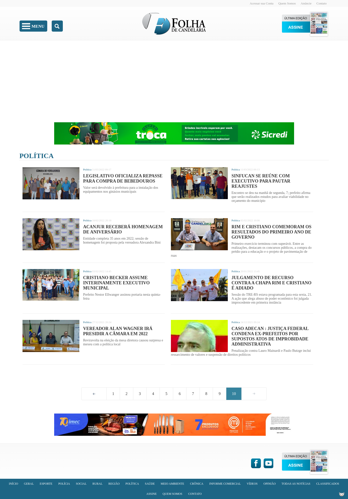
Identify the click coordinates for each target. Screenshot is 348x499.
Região (113, 483)
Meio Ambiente (172, 483)
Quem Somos (287, 3)
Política (37, 156)
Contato (321, 3)
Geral (29, 483)
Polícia (64, 483)
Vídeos (252, 483)
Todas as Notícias (295, 483)
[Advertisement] (174, 77)
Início (13, 483)
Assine (151, 494)
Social (81, 483)
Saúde (150, 483)
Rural (98, 483)
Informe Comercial (225, 483)
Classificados (327, 483)
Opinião (269, 483)
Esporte (46, 483)
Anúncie (306, 3)
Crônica (196, 483)
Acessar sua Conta (262, 3)
